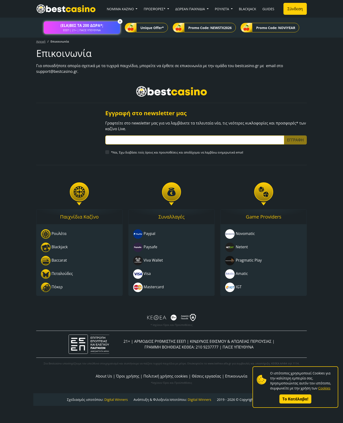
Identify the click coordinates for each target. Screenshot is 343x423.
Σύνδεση (295, 8)
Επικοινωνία (236, 376)
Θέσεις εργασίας (206, 376)
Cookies (324, 388)
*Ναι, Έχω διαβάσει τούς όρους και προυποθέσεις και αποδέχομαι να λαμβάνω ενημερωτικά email (177, 152)
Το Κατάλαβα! (295, 399)
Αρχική (40, 42)
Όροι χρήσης (127, 376)
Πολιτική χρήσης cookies (165, 376)
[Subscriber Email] (194, 139)
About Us (104, 376)
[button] (82, 27)
